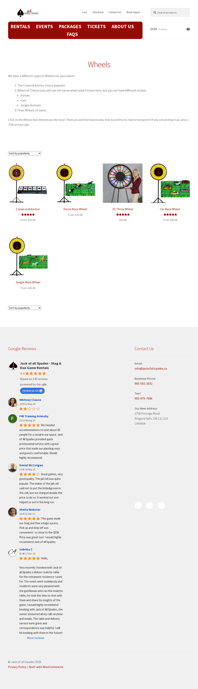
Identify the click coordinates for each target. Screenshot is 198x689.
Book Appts (133, 12)
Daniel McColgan (31, 465)
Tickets (96, 26)
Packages (70, 26)
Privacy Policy (17, 667)
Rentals (20, 26)
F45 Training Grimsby (33, 416)
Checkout (97, 12)
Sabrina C (25, 549)
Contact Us (115, 12)
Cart (84, 12)
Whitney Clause (30, 400)
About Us (123, 26)
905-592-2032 (143, 383)
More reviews (35, 638)
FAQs (72, 34)
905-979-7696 (143, 398)
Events (44, 26)
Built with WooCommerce (46, 667)
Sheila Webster (29, 509)
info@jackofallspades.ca (151, 368)
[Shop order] (24, 153)
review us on (32, 390)
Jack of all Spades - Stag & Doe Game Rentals (40, 365)
